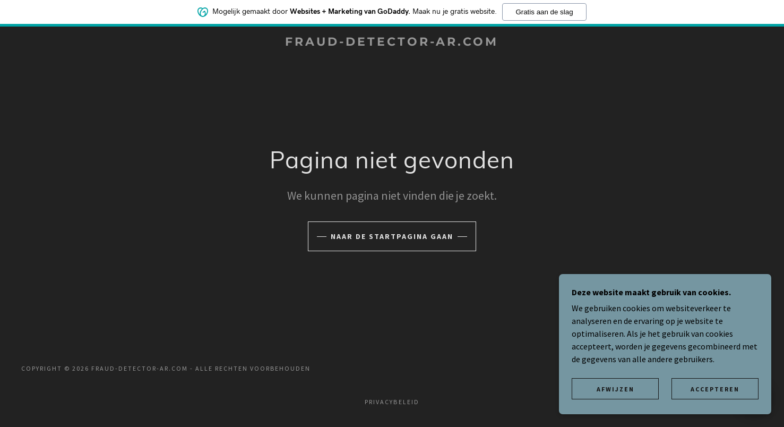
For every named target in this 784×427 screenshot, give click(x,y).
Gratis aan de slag (544, 11)
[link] (392, 42)
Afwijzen (615, 389)
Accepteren (715, 389)
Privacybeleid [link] (392, 402)
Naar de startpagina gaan (392, 236)
